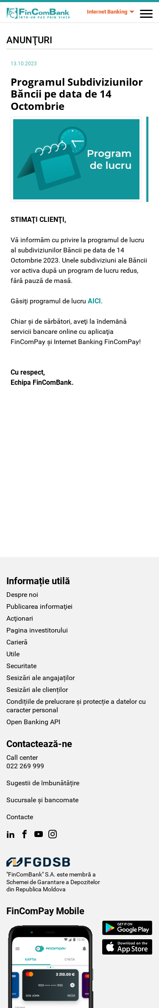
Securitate (21, 642)
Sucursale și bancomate (42, 776)
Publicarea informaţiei (39, 582)
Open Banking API (33, 698)
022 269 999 (25, 742)
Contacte (19, 793)
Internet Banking (107, 11)
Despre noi (22, 570)
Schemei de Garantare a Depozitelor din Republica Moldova (53, 861)
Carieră (17, 618)
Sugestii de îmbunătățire (42, 759)
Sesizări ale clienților (37, 665)
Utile (13, 630)
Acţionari (19, 594)
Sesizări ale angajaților (40, 654)
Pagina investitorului (37, 606)
